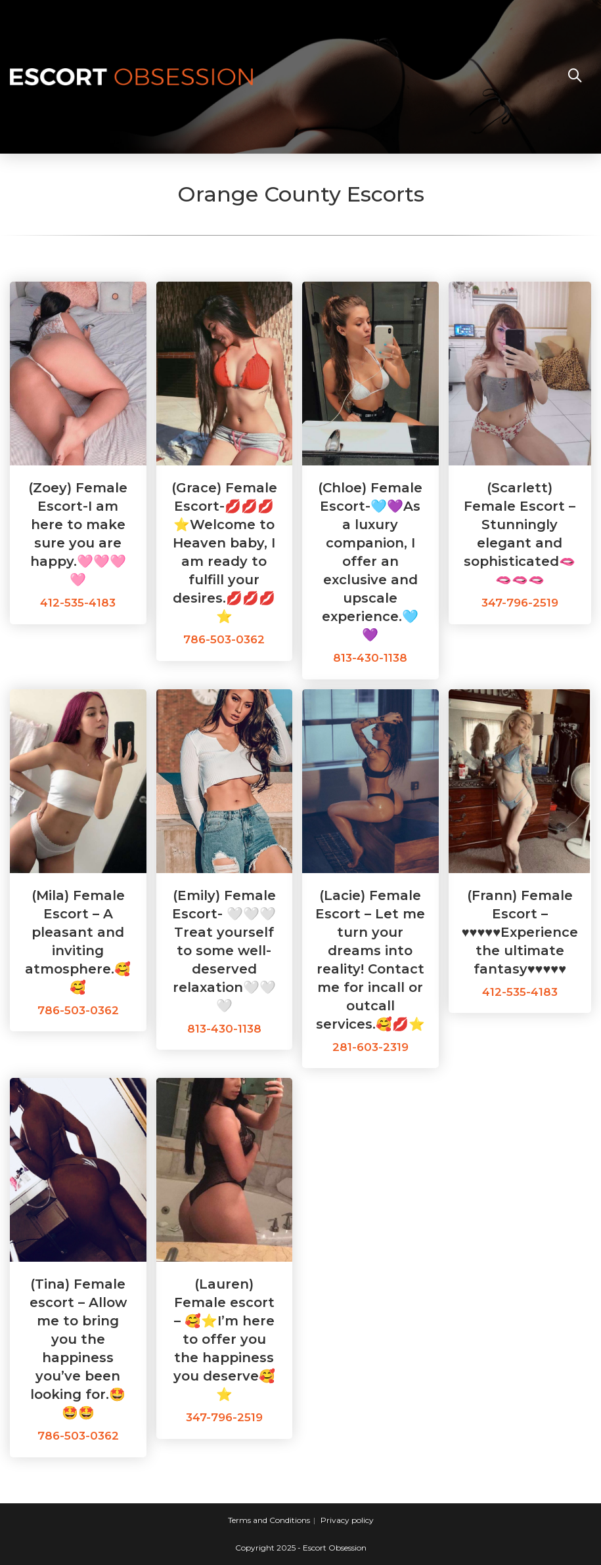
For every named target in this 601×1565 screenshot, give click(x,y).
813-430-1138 (370, 657)
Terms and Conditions (269, 1520)
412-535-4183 (78, 602)
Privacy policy (347, 1520)
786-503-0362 (224, 639)
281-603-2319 (370, 1047)
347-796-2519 (519, 602)
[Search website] (574, 77)
